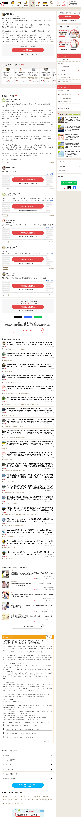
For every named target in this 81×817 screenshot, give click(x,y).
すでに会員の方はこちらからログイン (27, 54)
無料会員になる (27, 50)
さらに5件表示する (32, 626)
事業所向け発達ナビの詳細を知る (69, 49)
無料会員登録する (69, 17)
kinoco (9, 167)
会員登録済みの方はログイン (69, 21)
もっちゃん (10, 247)
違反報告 (52, 162)
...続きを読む (49, 174)
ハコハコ (9, 273)
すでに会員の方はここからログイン (28, 183)
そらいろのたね (11, 99)
